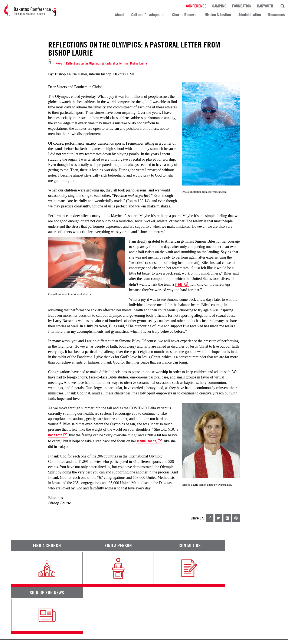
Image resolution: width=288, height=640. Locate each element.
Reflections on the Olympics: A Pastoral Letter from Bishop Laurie (106, 63)
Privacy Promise (48, 623)
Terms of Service (22, 623)
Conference (196, 5)
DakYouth (265, 5)
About (119, 14)
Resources (276, 14)
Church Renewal (184, 14)
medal (182, 284)
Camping (219, 5)
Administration (249, 14)
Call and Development (148, 14)
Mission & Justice (217, 14)
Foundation (241, 5)
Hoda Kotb (58, 435)
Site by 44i (271, 634)
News (59, 63)
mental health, (149, 441)
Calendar (177, 603)
